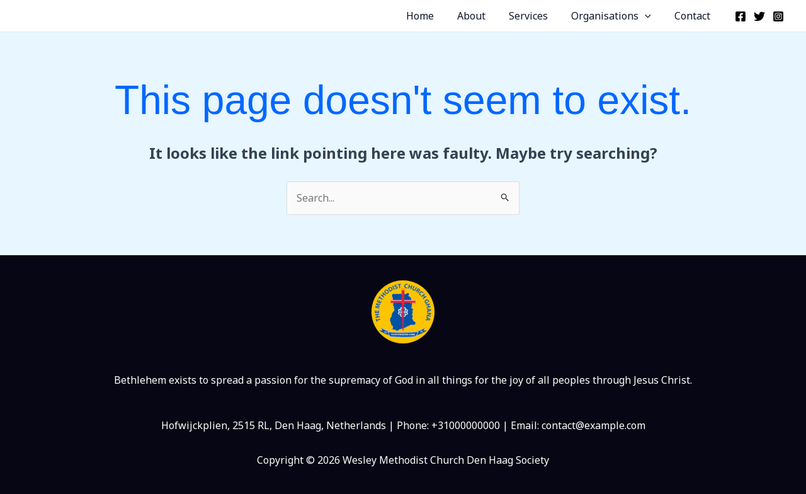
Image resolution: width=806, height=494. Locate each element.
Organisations (616, 16)
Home (434, 16)
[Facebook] (740, 16)
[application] (650, 16)
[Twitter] (759, 16)
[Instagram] (778, 16)
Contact (694, 16)
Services (536, 16)
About (482, 16)
